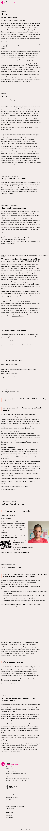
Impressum (9, 815)
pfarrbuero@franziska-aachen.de (17, 773)
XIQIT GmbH (31, 829)
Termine (8, 801)
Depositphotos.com (11, 552)
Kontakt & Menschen (11, 804)
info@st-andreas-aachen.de (19, 241)
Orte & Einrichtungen (11, 799)
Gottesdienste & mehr (11, 797)
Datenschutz (9, 817)
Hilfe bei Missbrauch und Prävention (15, 806)
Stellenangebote (10, 808)
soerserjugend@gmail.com (18, 315)
